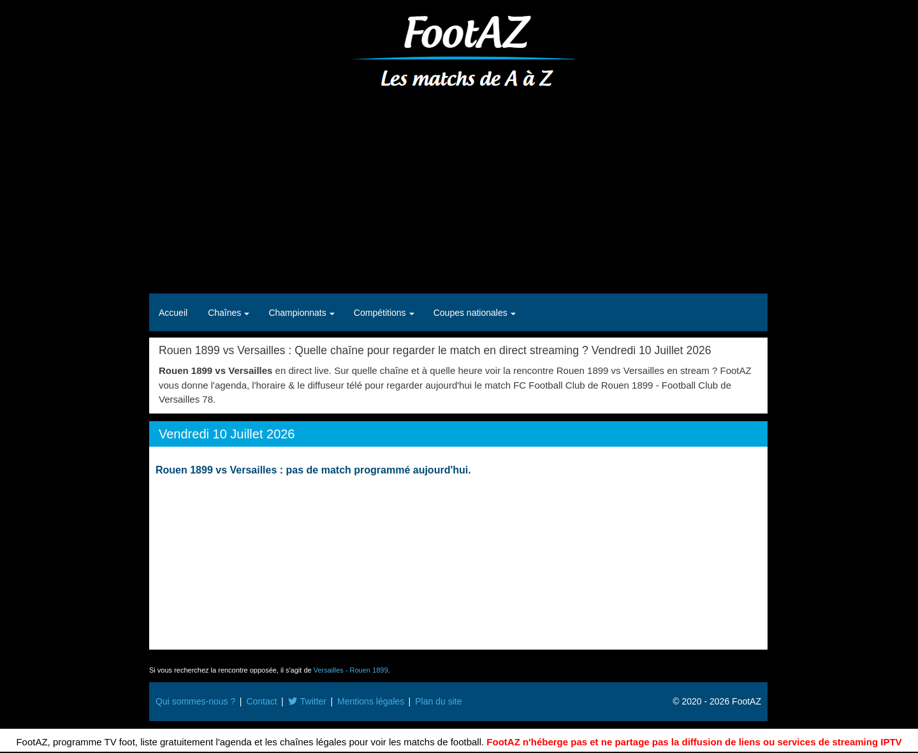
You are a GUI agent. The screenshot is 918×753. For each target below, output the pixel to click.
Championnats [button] (298, 313)
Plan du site (438, 701)
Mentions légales (370, 701)
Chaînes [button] (226, 313)
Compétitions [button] (381, 313)
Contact (261, 701)
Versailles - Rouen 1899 (351, 670)
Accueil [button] (173, 313)
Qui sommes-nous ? (195, 701)
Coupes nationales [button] (471, 313)
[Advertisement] (458, 191)
